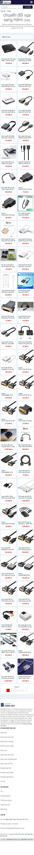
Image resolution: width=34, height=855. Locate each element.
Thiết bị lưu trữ (5, 805)
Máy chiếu (3, 809)
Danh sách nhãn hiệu (7, 755)
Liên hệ (2, 781)
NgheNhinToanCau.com (13, 839)
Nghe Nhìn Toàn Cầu (27, 839)
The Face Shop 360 (18, 834)
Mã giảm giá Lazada (6, 772)
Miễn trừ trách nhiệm (7, 746)
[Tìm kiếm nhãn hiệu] (12, 7)
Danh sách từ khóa (6, 764)
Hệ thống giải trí (5, 796)
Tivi (1, 791)
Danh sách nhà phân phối (8, 759)
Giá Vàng (27, 834)
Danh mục (3, 750)
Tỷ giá (11, 834)
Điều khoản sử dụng (6, 741)
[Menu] (31, 2)
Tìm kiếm (28, 7)
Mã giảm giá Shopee (7, 777)
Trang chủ (2, 11)
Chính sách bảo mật (6, 737)
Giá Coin (4, 836)
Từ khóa (9, 11)
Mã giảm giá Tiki (5, 768)
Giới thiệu (3, 733)
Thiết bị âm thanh (6, 800)
